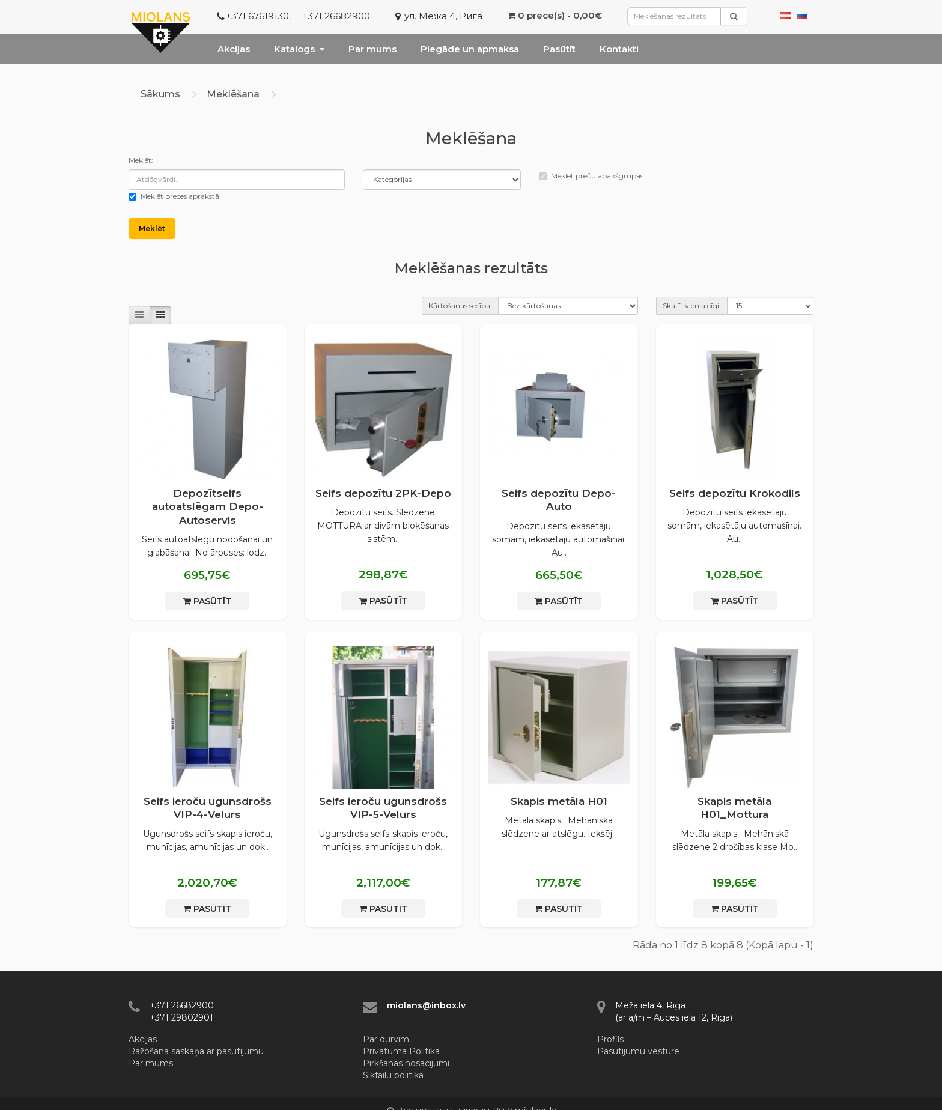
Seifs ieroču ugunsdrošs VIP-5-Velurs (383, 807)
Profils (610, 1039)
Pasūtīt (559, 49)
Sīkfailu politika (393, 1075)
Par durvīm (386, 1039)
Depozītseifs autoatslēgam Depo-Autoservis (207, 506)
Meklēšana (233, 94)
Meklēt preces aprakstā (174, 196)
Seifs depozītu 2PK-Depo (383, 493)
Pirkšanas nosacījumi (406, 1063)
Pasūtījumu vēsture (638, 1051)
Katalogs (299, 49)
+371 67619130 (257, 16)
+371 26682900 (336, 16)
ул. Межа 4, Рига (443, 16)
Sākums (160, 94)
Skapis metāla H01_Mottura (734, 807)
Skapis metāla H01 (559, 801)
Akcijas (233, 49)
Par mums (372, 49)
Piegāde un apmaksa (470, 49)
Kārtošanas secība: (460, 305)
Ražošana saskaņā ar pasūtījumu (196, 1051)
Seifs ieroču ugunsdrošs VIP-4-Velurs (208, 807)
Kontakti (619, 49)
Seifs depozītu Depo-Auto (559, 499)
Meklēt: (141, 160)
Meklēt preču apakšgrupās (591, 175)
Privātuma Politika (401, 1051)
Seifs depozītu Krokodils (734, 493)
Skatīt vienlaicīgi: (692, 305)
